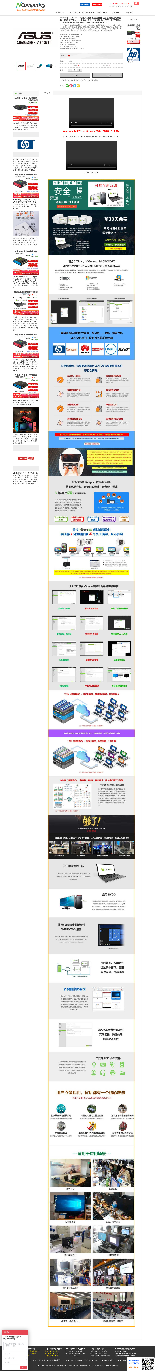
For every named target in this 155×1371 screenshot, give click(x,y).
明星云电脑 (102, 12)
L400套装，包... (132, 39)
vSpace (67, 137)
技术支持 (116, 12)
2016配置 (120, 6)
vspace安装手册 (112, 6)
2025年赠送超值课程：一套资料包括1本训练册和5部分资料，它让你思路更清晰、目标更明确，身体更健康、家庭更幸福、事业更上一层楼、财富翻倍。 (25, 242)
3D (94, 131)
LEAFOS (102, 137)
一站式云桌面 (74, 12)
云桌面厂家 (60, 12)
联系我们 (130, 12)
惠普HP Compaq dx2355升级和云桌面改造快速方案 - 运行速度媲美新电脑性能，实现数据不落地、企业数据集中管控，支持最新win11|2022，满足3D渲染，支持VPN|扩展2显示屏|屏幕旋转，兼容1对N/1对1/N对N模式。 (25, 165)
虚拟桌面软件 (88, 12)
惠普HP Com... (132, 59)
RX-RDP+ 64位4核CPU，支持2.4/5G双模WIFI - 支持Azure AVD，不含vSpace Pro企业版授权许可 (25, 403)
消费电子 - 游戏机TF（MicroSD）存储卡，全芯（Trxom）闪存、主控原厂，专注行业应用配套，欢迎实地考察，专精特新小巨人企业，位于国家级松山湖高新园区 (25, 439)
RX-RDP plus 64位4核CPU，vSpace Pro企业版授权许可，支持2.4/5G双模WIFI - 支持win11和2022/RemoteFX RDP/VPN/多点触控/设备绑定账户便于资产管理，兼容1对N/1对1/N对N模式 (25, 282)
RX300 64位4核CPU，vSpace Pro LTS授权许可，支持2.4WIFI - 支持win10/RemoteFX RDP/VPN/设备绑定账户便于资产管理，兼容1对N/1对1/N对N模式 (25, 204)
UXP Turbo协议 (128, 6)
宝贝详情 (47, 93)
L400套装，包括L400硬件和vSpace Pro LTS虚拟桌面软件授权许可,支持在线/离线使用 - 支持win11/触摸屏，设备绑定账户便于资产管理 (25, 126)
